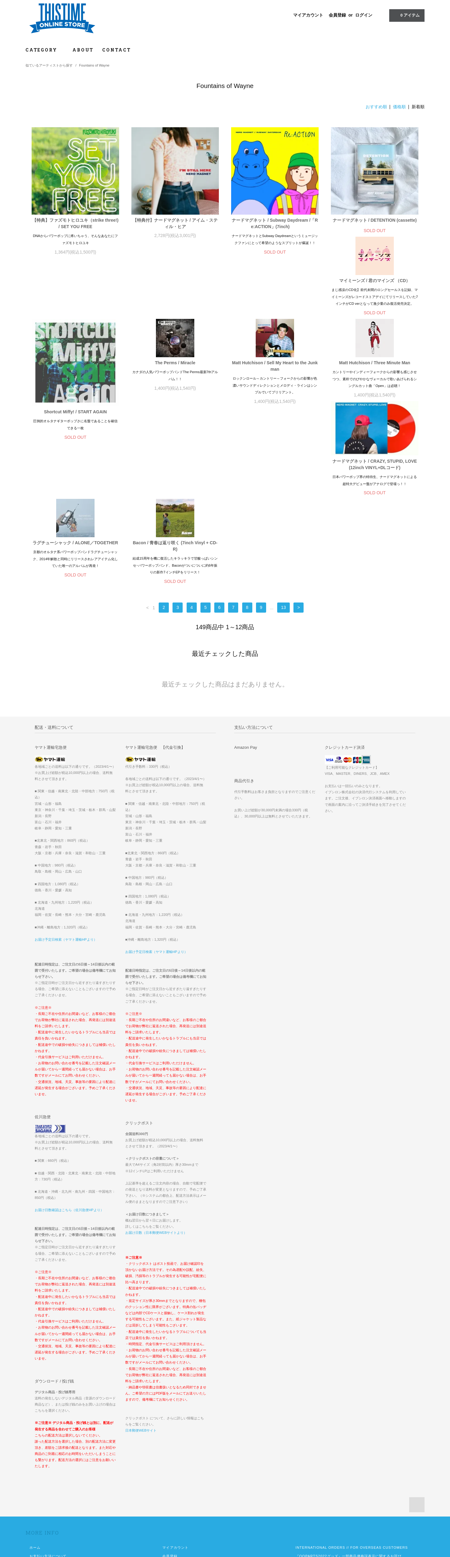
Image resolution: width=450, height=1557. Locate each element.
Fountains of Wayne (94, 65)
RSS (166, 1474)
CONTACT (116, 50)
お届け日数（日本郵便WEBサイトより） (156, 1125)
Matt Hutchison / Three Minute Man (75, 425)
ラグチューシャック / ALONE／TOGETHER (274, 425)
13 (283, 500)
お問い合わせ (40, 1483)
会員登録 (337, 15)
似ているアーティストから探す (49, 65)
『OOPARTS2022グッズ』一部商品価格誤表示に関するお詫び (349, 1448)
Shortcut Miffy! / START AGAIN (175, 350)
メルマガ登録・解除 (179, 1465)
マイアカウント (308, 15)
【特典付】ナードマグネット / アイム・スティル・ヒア (175, 223)
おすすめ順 (376, 106)
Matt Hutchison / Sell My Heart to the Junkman (374, 305)
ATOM (179, 1474)
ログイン (363, 15)
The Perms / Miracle (275, 301)
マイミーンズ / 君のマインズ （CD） (75, 301)
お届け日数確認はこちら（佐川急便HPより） (69, 1102)
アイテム (406, 15)
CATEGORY (44, 50)
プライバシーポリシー (48, 1474)
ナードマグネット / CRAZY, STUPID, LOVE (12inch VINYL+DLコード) (175, 445)
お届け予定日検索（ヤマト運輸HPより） (66, 832)
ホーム (35, 1440)
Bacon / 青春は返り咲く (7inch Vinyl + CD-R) (374, 429)
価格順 (399, 106)
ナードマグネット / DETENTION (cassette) (375, 221)
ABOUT (83, 50)
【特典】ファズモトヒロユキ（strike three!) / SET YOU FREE (75, 223)
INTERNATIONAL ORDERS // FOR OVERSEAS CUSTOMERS (352, 1440)
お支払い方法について (48, 1448)
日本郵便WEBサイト (141, 1323)
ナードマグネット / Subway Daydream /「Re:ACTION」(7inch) (275, 223)
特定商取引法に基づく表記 (51, 1465)
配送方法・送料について (49, 1457)
